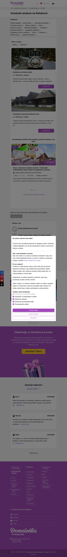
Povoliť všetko (33, 310)
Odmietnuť (33, 318)
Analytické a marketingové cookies (26, 296)
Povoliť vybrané (33, 314)
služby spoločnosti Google (32, 260)
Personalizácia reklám (22, 304)
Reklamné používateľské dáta (24, 301)
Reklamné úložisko (21, 299)
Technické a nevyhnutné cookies (25, 294)
